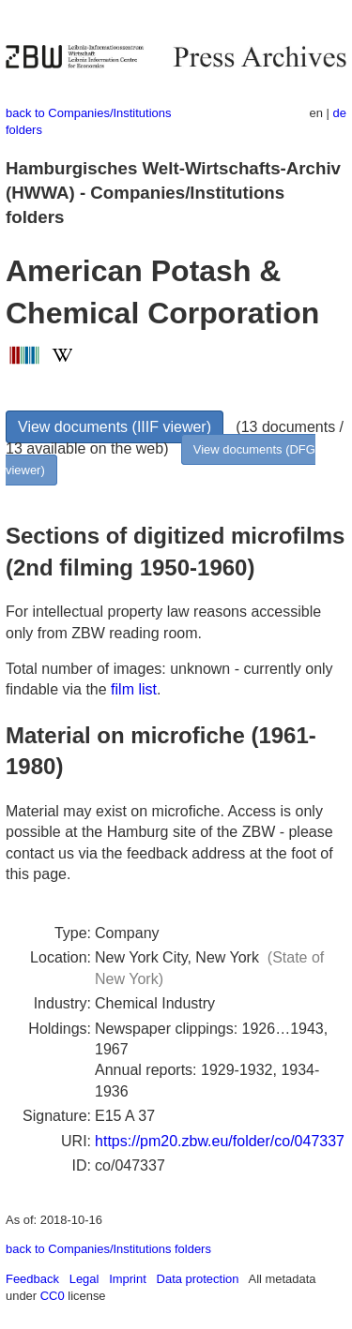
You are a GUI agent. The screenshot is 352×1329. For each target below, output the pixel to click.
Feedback (32, 1279)
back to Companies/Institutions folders (108, 1249)
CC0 (52, 1296)
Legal (84, 1279)
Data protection (198, 1279)
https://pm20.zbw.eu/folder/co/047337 (219, 1141)
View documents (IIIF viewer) (114, 427)
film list (134, 689)
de (339, 113)
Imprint (127, 1279)
